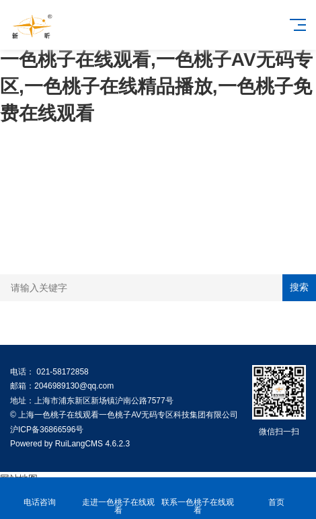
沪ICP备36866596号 (46, 429)
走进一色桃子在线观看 (119, 498)
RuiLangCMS (79, 443)
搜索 (299, 287)
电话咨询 (39, 494)
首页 (277, 494)
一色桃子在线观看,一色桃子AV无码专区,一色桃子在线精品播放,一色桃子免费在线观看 (156, 86)
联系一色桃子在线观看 (197, 498)
